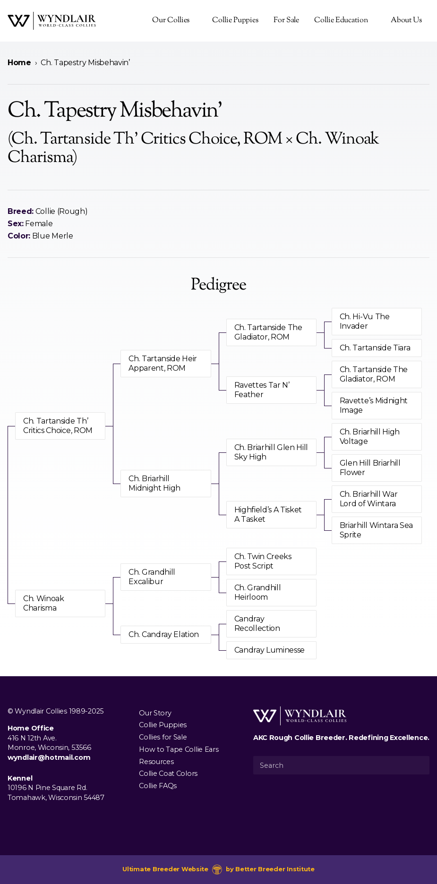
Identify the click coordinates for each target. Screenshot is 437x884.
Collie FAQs (158, 786)
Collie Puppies (235, 20)
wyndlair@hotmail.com (49, 757)
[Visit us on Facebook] (13, 819)
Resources (156, 761)
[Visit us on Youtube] (43, 819)
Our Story (155, 712)
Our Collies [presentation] (170, 20)
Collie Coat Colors (168, 773)
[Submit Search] (418, 765)
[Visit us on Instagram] (28, 819)
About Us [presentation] (406, 20)
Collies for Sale (163, 737)
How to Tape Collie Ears (178, 749)
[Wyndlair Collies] (52, 21)
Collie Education (341, 20)
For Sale (286, 20)
